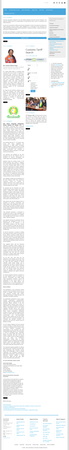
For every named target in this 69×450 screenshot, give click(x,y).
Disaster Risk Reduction (55, 37)
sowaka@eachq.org (10, 372)
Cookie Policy (43, 444)
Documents (52, 55)
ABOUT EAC (34, 10)
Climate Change (53, 35)
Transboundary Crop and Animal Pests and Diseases (14, 408)
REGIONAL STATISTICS (9, 13)
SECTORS (41, 10)
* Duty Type (29, 69)
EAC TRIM (45, 438)
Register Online (24, 38)
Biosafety (52, 33)
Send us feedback (51, 444)
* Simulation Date (29, 73)
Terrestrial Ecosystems (54, 25)
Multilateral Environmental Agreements (55, 53)
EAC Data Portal (46, 432)
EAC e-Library (46, 434)
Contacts (16, 444)
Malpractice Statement (60, 425)
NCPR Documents (7, 404)
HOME (5, 10)
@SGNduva (58, 65)
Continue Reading (29, 126)
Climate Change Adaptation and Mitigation (56, 47)
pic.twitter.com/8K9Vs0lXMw (57, 82)
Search (32, 91)
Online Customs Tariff (33, 55)
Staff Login (45, 436)
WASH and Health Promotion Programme (56, 45)
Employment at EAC (34, 422)
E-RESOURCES (49, 10)
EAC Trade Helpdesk (47, 423)
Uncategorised (9, 17)
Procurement (32, 426)
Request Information (60, 437)
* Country (29, 65)
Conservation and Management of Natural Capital (57, 42)
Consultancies (33, 424)
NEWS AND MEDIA (26, 10)
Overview (52, 23)
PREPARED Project (54, 49)
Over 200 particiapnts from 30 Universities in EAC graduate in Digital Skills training (20, 410)
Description (29, 81)
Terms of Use (28, 444)
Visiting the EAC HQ (20, 435)
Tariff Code (29, 77)
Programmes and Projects (55, 39)
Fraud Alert (22, 444)
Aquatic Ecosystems (54, 27)
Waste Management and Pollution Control (57, 30)
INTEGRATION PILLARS (14, 10)
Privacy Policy (35, 444)
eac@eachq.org (6, 437)
